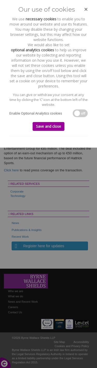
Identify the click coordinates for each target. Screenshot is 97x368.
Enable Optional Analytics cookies (35, 113)
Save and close (48, 126)
